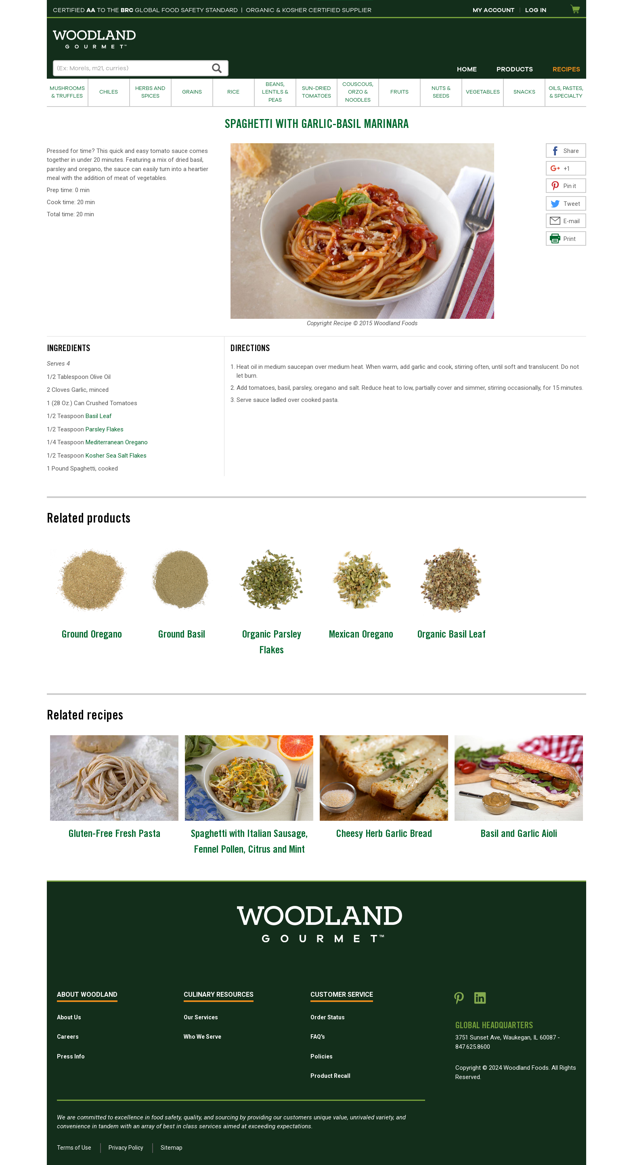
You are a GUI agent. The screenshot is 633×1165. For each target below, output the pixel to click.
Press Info (71, 1056)
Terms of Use (74, 1147)
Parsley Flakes (105, 429)
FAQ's (317, 1036)
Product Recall (330, 1076)
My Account (493, 10)
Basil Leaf (99, 416)
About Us (69, 1017)
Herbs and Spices (150, 92)
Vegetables (483, 92)
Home (467, 69)
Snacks (524, 92)
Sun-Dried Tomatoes (316, 92)
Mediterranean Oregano (117, 442)
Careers (68, 1036)
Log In (535, 10)
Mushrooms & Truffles (67, 92)
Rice (233, 92)
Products (515, 69)
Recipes (566, 69)
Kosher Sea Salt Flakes (116, 455)
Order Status (327, 1017)
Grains (192, 92)
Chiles (108, 92)
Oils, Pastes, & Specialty (566, 92)
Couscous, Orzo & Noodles (357, 92)
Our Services (201, 1017)
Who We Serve (202, 1036)
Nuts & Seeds (441, 92)
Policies (321, 1056)
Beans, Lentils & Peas (275, 92)
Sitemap (171, 1147)
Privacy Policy (126, 1147)
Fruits (399, 92)
